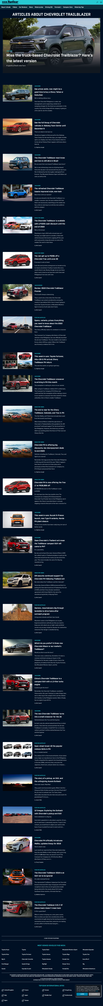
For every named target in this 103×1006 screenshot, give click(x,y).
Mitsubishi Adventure (89, 969)
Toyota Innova (46, 954)
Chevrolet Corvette (27, 959)
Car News (9, 51)
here (97, 991)
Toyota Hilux (5, 954)
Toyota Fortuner (26, 954)
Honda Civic (65, 959)
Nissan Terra (66, 964)
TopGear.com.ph (40, 147)
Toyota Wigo (66, 954)
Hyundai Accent (26, 969)
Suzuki (3, 969)
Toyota (24, 949)
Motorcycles (39, 7)
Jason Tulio (39, 800)
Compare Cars (68, 7)
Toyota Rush (45, 949)
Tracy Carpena (39, 862)
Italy (4, 995)
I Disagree (94, 994)
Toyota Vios (86, 954)
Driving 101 (49, 7)
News (31, 7)
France (25, 990)
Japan (25, 995)
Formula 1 (58, 7)
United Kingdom (8, 990)
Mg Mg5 (44, 964)
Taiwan (25, 1001)
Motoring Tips (79, 7)
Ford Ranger (5, 964)
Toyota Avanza (46, 959)
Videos (15, 7)
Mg (83, 964)
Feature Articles (40, 317)
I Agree (82, 994)
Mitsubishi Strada (47, 969)
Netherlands (67, 995)
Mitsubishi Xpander (88, 949)
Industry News (39, 218)
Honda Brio (65, 969)
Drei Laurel (39, 210)
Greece (45, 990)
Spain (4, 1001)
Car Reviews (38, 285)
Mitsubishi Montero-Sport (69, 949)
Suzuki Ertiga (26, 964)
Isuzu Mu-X (86, 959)
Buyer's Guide (5, 7)
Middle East (47, 995)
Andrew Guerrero (40, 894)
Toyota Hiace (5, 949)
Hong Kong (66, 990)
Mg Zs (3, 959)
